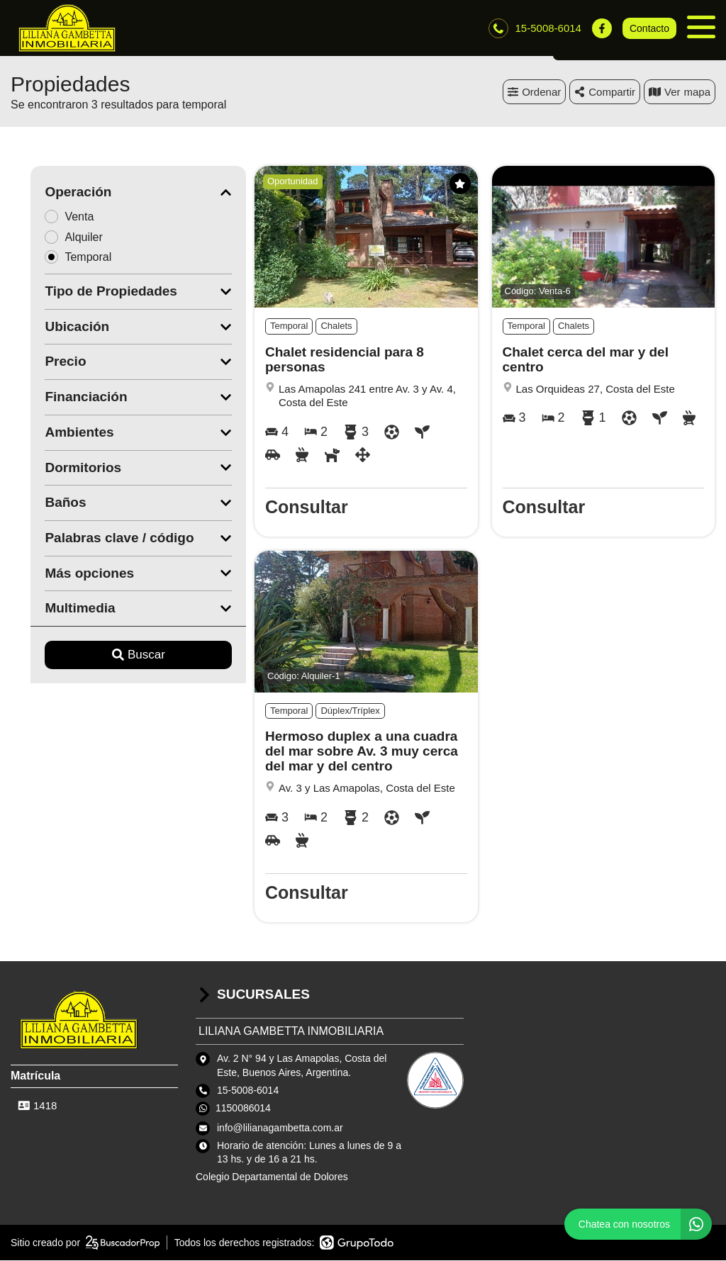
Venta (54, 216)
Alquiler (58, 237)
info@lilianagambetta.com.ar (280, 1127)
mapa (679, 92)
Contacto (649, 28)
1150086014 (243, 1108)
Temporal (63, 257)
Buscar (118, 655)
